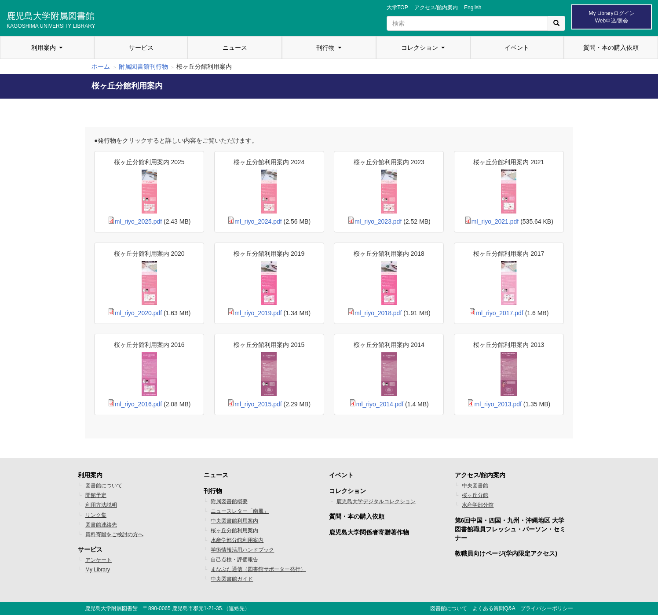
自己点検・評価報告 (234, 559)
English (472, 7)
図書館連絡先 (101, 525)
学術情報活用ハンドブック (242, 550)
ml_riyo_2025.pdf (138, 221)
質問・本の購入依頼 (611, 47)
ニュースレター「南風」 (240, 511)
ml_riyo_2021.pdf (495, 221)
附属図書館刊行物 (143, 66)
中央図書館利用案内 (234, 521)
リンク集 (95, 515)
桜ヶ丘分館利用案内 (234, 530)
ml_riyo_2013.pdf (497, 404)
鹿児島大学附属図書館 (51, 19)
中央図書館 (475, 485)
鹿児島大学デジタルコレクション (376, 501)
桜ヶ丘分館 (475, 495)
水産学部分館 (478, 505)
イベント (516, 47)
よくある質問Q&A (493, 608)
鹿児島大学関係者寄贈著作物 (369, 532)
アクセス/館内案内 (436, 7)
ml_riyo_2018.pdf (378, 313)
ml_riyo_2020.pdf (138, 313)
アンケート (98, 560)
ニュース (235, 47)
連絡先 (237, 608)
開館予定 (95, 495)
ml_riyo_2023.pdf (378, 221)
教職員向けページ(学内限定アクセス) (506, 553)
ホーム (100, 66)
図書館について (103, 485)
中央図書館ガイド (232, 579)
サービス (141, 47)
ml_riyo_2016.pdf (138, 404)
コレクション (419, 47)
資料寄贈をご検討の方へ (114, 534)
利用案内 (43, 47)
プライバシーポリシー (546, 608)
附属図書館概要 (229, 501)
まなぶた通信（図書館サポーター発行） (258, 569)
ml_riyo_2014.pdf (379, 404)
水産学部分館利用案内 (237, 540)
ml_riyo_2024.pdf (257, 221)
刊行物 (325, 47)
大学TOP (397, 7)
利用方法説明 (101, 505)
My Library (97, 570)
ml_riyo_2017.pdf (499, 313)
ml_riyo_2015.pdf (257, 404)
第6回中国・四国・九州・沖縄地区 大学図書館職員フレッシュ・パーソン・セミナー (510, 529)
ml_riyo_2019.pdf (257, 313)
